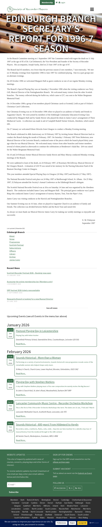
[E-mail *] (19, 484)
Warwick (50, 517)
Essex (88, 503)
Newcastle (15, 512)
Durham (59, 503)
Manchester (75, 509)
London (26, 509)
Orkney (88, 512)
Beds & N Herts (33, 500)
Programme (14, 242)
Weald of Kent (72, 506)
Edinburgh (79, 503)
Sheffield (48, 515)
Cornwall (25, 503)
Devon (42, 503)
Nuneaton (79, 512)
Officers (12, 251)
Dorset (50, 503)
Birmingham (46, 500)
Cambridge (65, 500)
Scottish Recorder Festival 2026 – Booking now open (29, 273)
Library (12, 254)
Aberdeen (14, 500)
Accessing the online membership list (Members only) (30, 281)
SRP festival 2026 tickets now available (23, 290)
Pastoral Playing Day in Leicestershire (37, 331)
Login (62, 2)
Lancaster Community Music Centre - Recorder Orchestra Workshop (54, 403)
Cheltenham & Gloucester (82, 500)
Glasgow (17, 506)
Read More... (21, 344)
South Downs (70, 515)
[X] (70, 488)
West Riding (83, 517)
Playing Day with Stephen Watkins (35, 382)
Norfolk (25, 512)
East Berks (68, 503)
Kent (62, 506)
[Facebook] (60, 488)
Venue (11, 239)
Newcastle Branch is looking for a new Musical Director (30, 299)
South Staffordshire (22, 517)
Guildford (26, 506)
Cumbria (34, 503)
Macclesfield (63, 509)
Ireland (55, 506)
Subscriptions (15, 248)
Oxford (16, 515)
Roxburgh (39, 515)
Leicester (84, 506)
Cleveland (15, 503)
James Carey (14, 260)
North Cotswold (37, 512)
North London (37, 509)
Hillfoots (46, 506)
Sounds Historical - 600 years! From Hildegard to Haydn (47, 424)
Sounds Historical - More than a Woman (38, 357)
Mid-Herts (37, 506)
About (12, 236)
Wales (42, 517)
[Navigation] (92, 9)
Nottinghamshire (65, 512)
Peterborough (26, 515)
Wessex (73, 517)
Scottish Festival (16, 245)
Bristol (55, 500)
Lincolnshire (16, 509)
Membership (47, 2)
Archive (12, 257)
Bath (22, 500)
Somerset (58, 515)
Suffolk (34, 517)
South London (50, 509)
